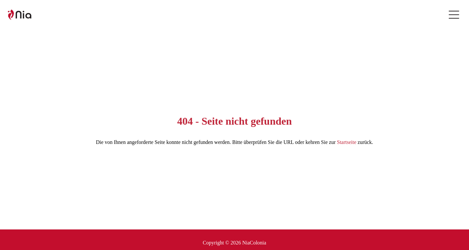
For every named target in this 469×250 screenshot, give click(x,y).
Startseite (346, 142)
